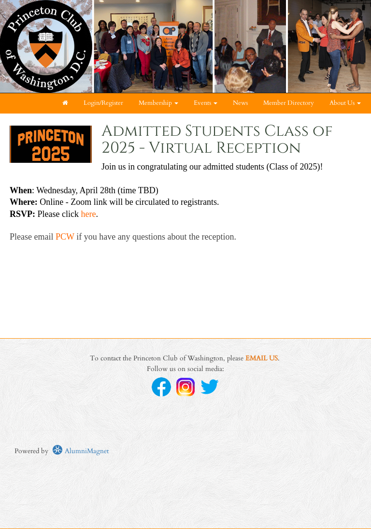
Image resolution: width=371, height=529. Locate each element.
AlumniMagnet (80, 451)
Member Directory (288, 103)
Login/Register (103, 103)
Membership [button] (158, 103)
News (240, 103)
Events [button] (205, 103)
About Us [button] (345, 103)
